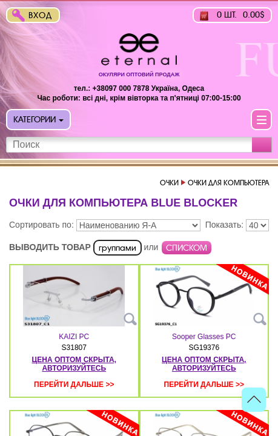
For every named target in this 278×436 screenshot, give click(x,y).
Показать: (224, 225)
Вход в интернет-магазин (43, 16)
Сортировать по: (41, 225)
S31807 (74, 347)
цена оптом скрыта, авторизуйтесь (74, 363)
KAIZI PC (74, 336)
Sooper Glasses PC (204, 336)
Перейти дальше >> (74, 384)
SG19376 (203, 347)
